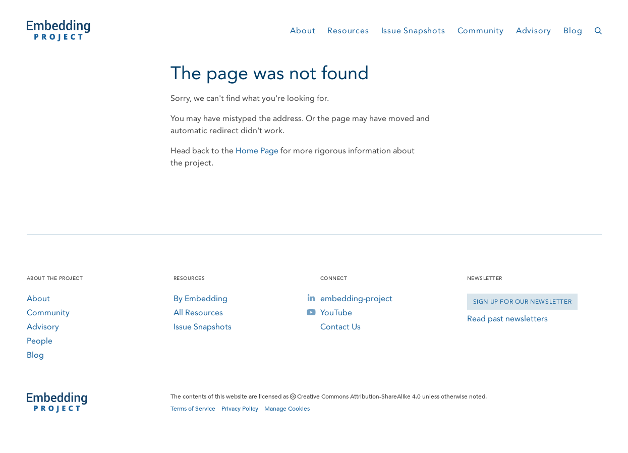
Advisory (533, 30)
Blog (572, 30)
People (39, 341)
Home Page (257, 150)
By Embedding (200, 298)
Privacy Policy (239, 408)
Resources (348, 30)
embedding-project (356, 298)
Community (481, 30)
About (302, 30)
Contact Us (340, 326)
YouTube (336, 312)
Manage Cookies (287, 408)
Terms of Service (192, 408)
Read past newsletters (507, 318)
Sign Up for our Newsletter (522, 301)
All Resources (198, 312)
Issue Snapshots (413, 30)
